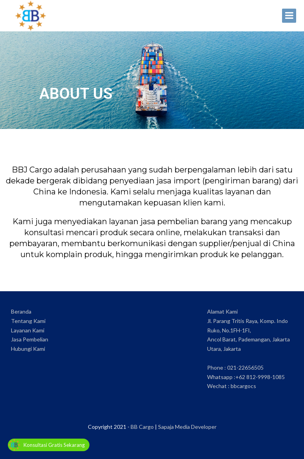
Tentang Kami (28, 320)
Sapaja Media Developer (187, 426)
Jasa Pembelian (29, 339)
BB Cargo (142, 426)
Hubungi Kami (28, 348)
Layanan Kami (27, 330)
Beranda (21, 311)
